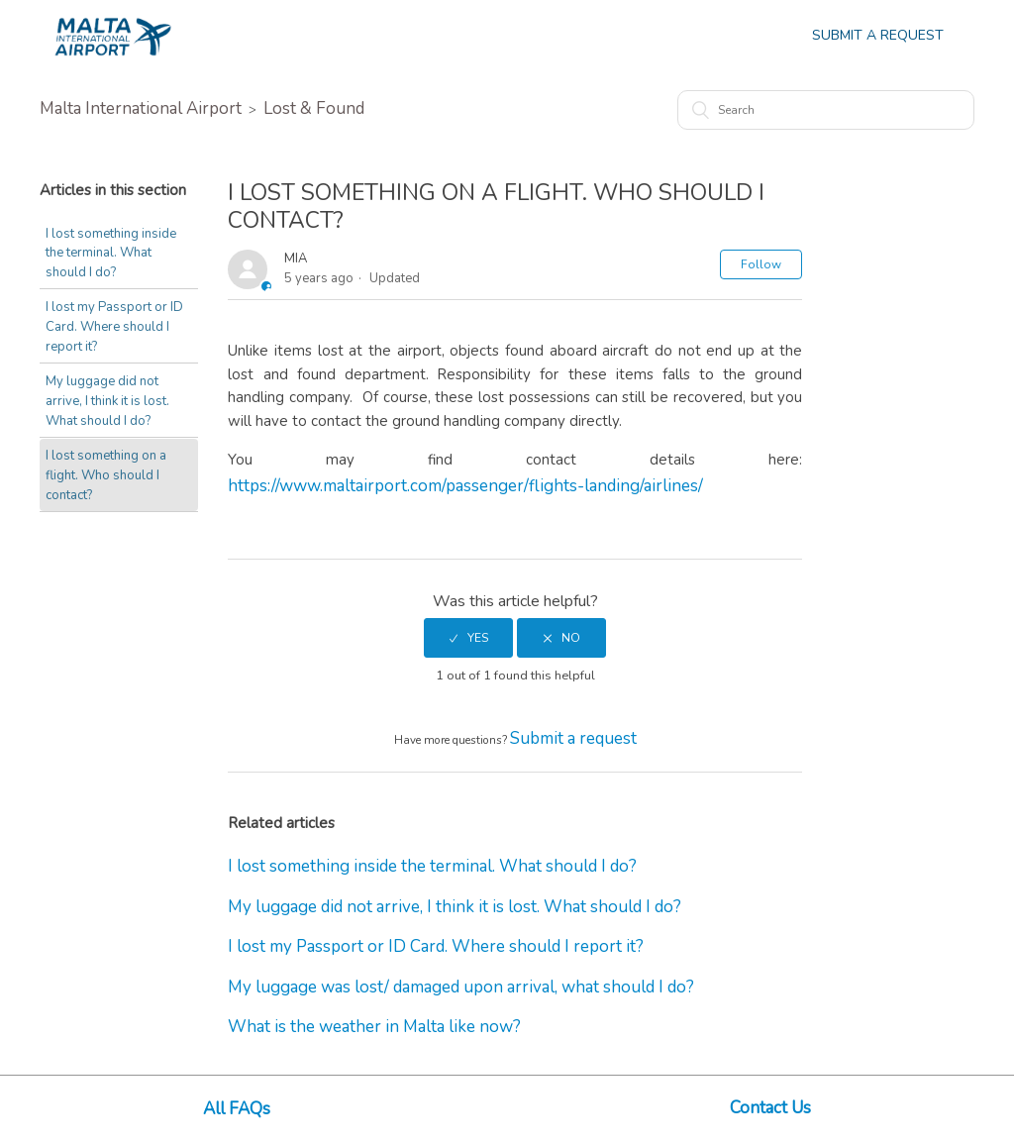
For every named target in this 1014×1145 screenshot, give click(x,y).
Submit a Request (878, 35)
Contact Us (770, 1107)
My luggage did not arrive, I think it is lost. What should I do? (107, 400)
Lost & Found (313, 108)
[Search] (825, 110)
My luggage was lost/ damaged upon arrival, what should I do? (461, 987)
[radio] (468, 638)
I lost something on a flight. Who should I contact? (106, 475)
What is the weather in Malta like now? (374, 1026)
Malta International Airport (141, 108)
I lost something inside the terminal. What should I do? (111, 253)
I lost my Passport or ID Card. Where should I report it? (114, 326)
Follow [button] (761, 264)
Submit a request (573, 738)
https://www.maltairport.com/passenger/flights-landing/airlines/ (465, 485)
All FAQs (236, 1108)
